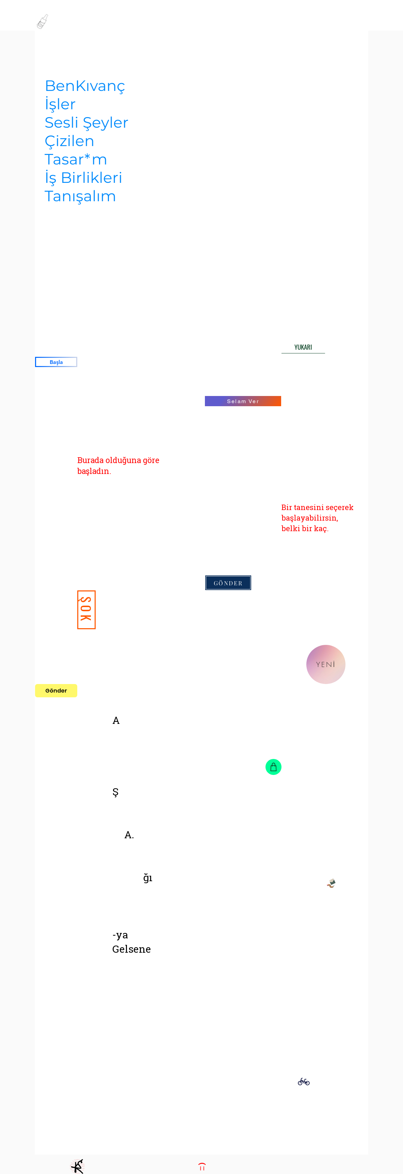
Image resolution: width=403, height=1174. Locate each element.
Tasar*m (76, 159)
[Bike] (303, 1081)
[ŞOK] (86, 609)
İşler (60, 104)
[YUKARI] (303, 346)
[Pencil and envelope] (331, 882)
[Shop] (273, 767)
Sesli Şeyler (87, 122)
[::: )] (201, 1166)
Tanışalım (80, 196)
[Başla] (56, 362)
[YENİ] (325, 664)
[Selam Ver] (243, 401)
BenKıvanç (85, 85)
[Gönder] (56, 690)
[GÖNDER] (228, 582)
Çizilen (70, 140)
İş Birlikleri (84, 177)
